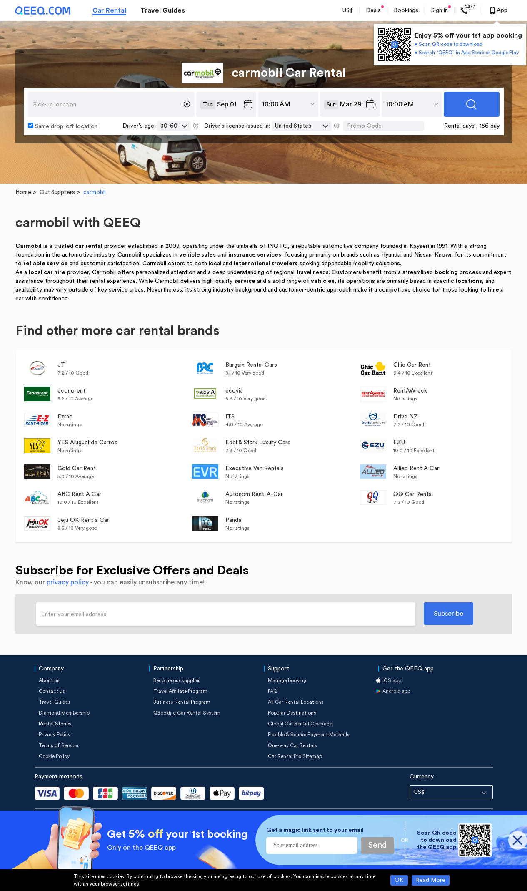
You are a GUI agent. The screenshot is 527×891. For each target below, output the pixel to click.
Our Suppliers (57, 192)
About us (49, 680)
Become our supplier (176, 680)
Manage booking (287, 680)
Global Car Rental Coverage (300, 723)
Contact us (52, 691)
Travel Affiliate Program (180, 691)
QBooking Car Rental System (186, 712)
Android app (396, 691)
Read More (430, 880)
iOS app (391, 680)
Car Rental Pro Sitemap (295, 756)
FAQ (272, 691)
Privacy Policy (54, 734)
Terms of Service (58, 745)
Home (23, 192)
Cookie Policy (54, 756)
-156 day (488, 126)
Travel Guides (162, 10)
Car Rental (109, 10)
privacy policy (68, 582)
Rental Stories (55, 723)
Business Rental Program (181, 702)
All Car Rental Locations (296, 702)
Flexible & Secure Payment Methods (309, 734)
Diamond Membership (64, 712)
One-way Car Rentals (292, 745)
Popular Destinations (292, 712)
